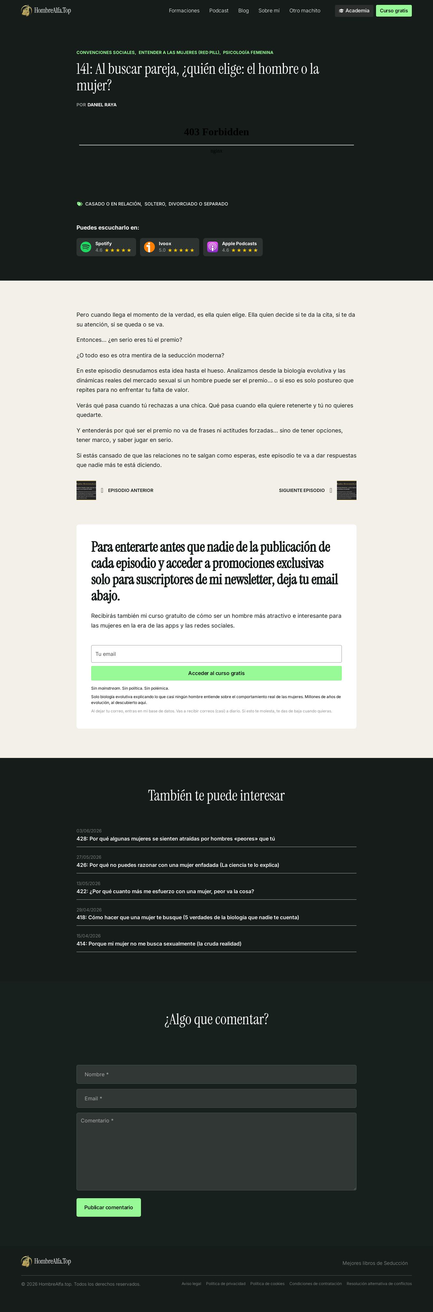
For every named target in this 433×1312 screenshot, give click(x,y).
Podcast (216, 10)
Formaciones (182, 10)
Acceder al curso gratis (216, 674)
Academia (352, 10)
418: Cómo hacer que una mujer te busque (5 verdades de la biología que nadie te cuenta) (199, 922)
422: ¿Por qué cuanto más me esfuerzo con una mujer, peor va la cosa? (175, 895)
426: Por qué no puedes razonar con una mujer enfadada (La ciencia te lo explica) (189, 868)
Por (97, 105)
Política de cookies (267, 1297)
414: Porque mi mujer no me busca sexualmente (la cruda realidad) (168, 949)
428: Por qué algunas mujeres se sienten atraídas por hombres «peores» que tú (186, 841)
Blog (241, 10)
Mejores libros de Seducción (378, 1277)
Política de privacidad (225, 1297)
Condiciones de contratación (315, 1297)
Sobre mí (266, 10)
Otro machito (302, 10)
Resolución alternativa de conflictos (379, 1297)
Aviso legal (191, 1297)
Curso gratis (393, 10)
